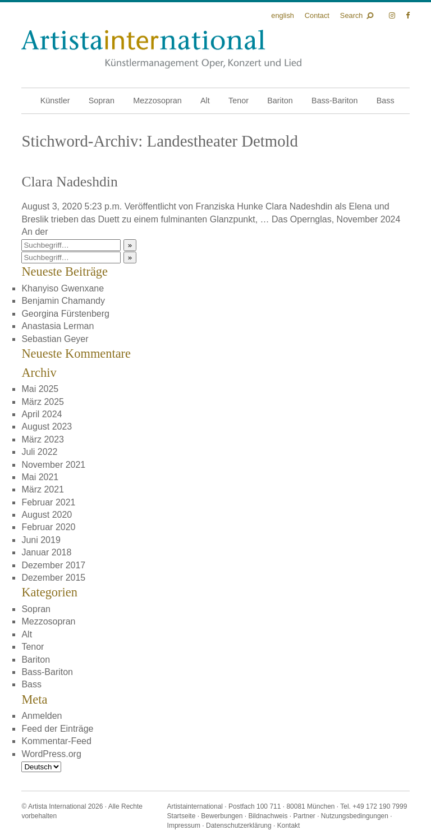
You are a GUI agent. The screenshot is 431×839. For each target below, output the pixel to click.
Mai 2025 (39, 389)
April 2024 (41, 414)
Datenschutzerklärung (239, 825)
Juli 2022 (39, 452)
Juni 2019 (40, 540)
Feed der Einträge (57, 728)
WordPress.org (51, 754)
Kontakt (288, 825)
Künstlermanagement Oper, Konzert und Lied (161, 49)
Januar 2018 (46, 552)
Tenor (238, 100)
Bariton (280, 100)
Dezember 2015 (53, 577)
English (282, 15)
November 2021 (53, 464)
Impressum (183, 825)
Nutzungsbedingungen (354, 816)
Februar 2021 (48, 502)
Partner (304, 816)
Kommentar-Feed (56, 741)
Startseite (181, 816)
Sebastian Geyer (54, 339)
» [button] (130, 245)
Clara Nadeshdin (69, 182)
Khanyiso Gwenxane (62, 288)
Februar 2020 (48, 527)
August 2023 (46, 426)
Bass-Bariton (334, 100)
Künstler (55, 100)
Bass (386, 100)
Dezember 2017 (53, 565)
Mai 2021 (39, 477)
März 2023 (42, 439)
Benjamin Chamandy (63, 300)
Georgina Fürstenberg (65, 313)
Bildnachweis (267, 816)
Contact (317, 15)
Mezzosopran (157, 100)
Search (351, 15)
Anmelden (41, 716)
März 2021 (42, 489)
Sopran (101, 100)
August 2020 (46, 514)
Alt (205, 100)
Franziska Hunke (229, 206)
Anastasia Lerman (57, 326)
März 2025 (42, 402)
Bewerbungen (221, 816)
